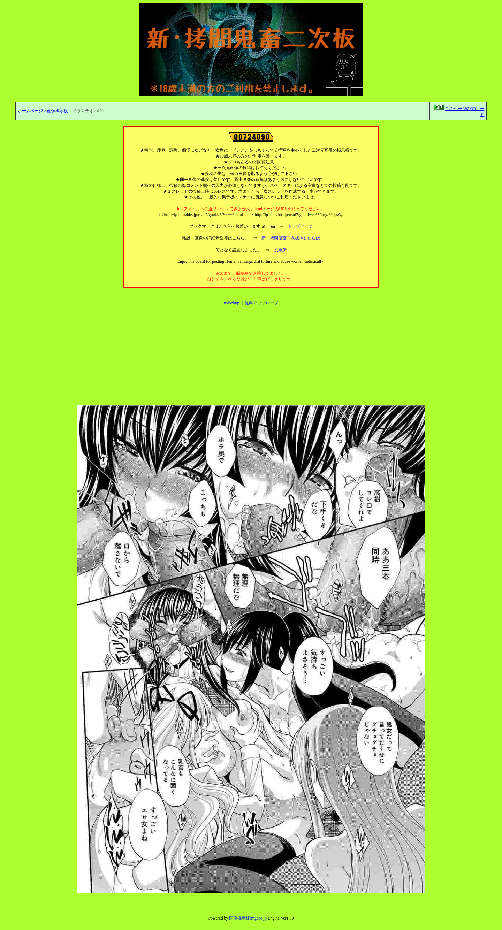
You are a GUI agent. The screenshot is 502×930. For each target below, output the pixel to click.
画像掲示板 (57, 110)
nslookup (231, 302)
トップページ (300, 226)
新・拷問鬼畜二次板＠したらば (290, 238)
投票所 (280, 249)
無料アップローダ (261, 302)
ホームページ (30, 110)
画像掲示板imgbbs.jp (248, 918)
